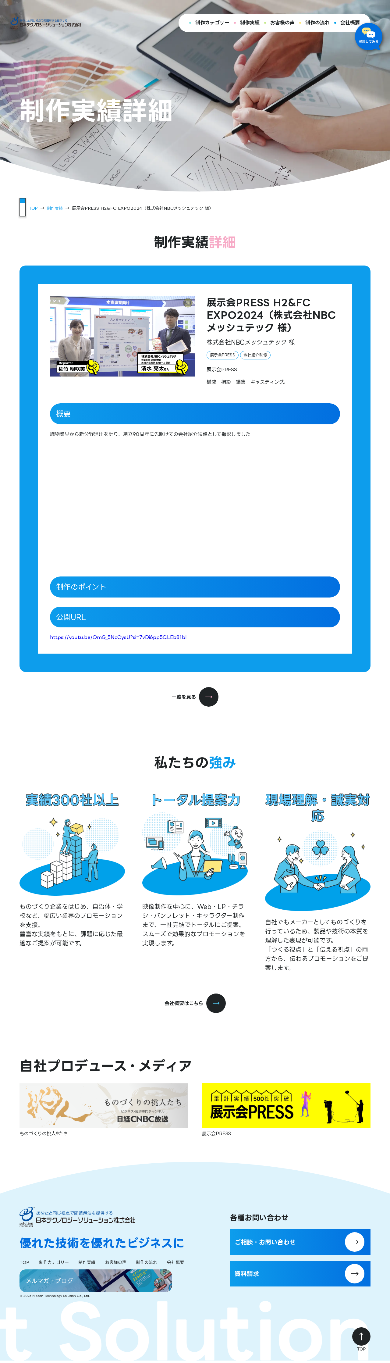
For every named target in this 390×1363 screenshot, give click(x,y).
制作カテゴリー (212, 22)
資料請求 (254, 1278)
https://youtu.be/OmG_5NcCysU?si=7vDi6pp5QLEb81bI (118, 637)
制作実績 (250, 22)
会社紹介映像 (255, 354)
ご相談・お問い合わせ (277, 1240)
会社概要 (350, 22)
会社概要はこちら (195, 1003)
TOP (33, 208)
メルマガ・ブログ (54, 1282)
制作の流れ (317, 22)
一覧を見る (195, 696)
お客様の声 (282, 22)
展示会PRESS (222, 354)
